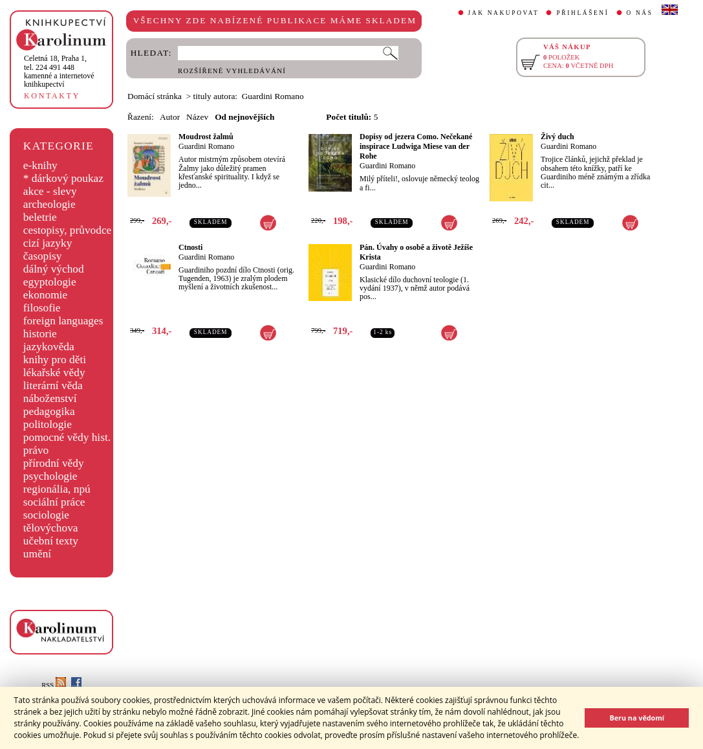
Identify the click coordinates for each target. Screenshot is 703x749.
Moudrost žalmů (205, 136)
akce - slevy (50, 191)
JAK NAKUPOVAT (503, 13)
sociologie (46, 515)
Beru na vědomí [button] (636, 717)
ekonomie (45, 295)
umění (37, 554)
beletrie (40, 217)
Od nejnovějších (244, 117)
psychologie (50, 476)
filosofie (42, 308)
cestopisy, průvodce (67, 230)
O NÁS (640, 13)
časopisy (42, 256)
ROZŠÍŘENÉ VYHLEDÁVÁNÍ (232, 70)
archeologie (49, 204)
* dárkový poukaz (63, 178)
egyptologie (49, 282)
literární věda (53, 385)
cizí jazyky (47, 243)
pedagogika (49, 411)
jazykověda (48, 347)
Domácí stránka (154, 96)
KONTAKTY (52, 95)
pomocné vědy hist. (67, 437)
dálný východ (53, 269)
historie (40, 334)
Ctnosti (190, 247)
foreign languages (63, 321)
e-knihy (40, 165)
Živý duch (557, 136)
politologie (47, 424)
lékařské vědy (54, 372)
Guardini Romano (206, 146)
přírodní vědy (53, 463)
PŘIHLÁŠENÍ (582, 13)
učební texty (50, 541)
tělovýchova (50, 528)
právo (36, 450)
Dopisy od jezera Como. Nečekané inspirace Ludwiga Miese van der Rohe (416, 146)
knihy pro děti (54, 359)
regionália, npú (57, 489)
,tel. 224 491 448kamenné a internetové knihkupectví (59, 71)
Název (197, 117)
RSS (53, 685)
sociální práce (54, 502)
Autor (170, 117)
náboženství (50, 398)
